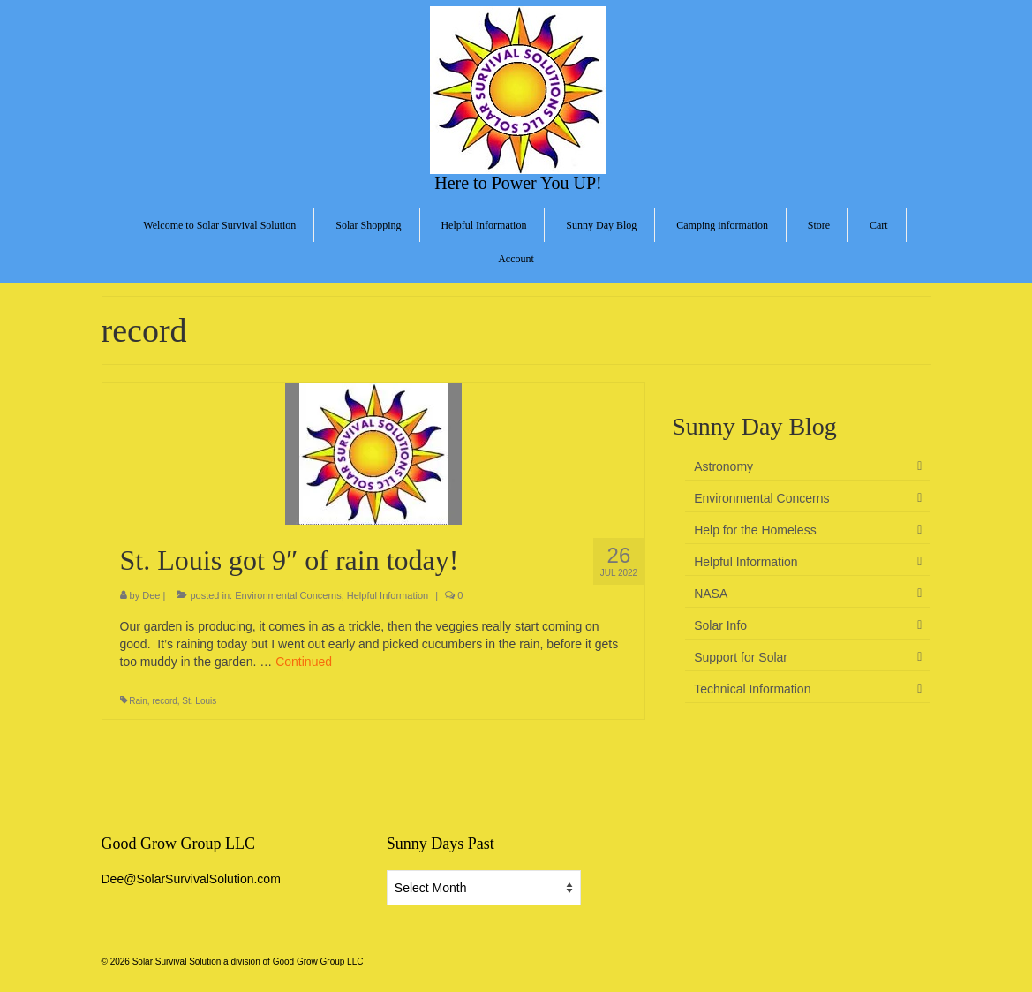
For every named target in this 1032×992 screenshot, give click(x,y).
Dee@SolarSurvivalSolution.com (191, 879)
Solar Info (720, 625)
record (164, 701)
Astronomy (723, 466)
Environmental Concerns (288, 595)
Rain (138, 701)
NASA (710, 594)
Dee (151, 595)
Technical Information (752, 689)
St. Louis (199, 701)
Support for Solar (740, 657)
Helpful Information (387, 595)
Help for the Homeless (755, 530)
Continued (303, 662)
